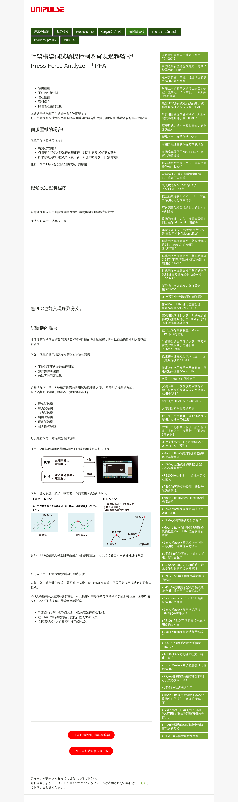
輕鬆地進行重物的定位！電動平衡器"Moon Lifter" (184, 164)
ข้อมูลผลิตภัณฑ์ (111, 31)
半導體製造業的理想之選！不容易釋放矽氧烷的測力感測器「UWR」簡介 (184, 345)
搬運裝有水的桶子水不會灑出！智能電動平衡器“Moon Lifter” (184, 369)
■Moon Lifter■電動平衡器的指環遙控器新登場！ (183, 455)
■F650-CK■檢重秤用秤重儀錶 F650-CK (181, 644)
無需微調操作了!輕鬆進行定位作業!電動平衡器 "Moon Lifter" (183, 231)
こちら (142, 783)
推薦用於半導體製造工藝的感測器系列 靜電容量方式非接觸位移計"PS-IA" (184, 274)
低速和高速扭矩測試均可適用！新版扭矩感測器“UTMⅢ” (184, 358)
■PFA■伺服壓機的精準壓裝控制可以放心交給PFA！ (183, 678)
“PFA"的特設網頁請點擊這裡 (91, 735)
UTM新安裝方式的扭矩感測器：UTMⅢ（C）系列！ (183, 443)
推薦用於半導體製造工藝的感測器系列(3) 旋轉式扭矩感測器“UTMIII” (184, 244)
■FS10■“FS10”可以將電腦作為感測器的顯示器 (183, 622)
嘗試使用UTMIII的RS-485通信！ (183, 401)
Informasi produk (45, 40)
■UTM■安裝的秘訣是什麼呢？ (182, 520)
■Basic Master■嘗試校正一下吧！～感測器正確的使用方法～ (184, 544)
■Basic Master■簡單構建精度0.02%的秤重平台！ (181, 611)
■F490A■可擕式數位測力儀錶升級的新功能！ (183, 488)
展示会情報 (41, 31)
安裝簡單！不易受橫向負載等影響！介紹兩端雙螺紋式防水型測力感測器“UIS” (184, 390)
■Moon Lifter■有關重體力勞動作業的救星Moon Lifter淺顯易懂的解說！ (183, 531)
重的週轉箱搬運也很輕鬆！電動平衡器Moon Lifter (184, 68)
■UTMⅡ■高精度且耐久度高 (180, 736)
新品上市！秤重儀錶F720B (179, 136)
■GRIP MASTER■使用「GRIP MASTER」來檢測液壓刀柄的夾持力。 (183, 713)
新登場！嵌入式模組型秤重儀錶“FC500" (181, 287)
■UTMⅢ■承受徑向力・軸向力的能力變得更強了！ (183, 555)
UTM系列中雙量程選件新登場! (182, 296)
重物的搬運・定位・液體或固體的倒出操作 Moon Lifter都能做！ (184, 220)
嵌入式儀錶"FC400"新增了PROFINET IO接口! (179, 187)
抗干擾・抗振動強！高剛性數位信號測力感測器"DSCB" (184, 417)
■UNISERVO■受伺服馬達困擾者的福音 (183, 577)
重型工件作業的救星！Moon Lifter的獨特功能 (180, 332)
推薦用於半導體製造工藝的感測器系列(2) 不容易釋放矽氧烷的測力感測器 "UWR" (184, 259)
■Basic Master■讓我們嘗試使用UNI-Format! (182, 510)
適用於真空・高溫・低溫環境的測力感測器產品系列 (184, 79)
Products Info (85, 31)
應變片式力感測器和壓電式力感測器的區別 (184, 127)
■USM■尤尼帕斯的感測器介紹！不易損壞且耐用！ (183, 466)
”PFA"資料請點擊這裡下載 (91, 751)
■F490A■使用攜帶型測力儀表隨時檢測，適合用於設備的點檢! (183, 589)
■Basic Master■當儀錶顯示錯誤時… (182, 633)
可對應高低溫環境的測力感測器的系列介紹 (184, 209)
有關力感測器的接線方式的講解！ (184, 144)
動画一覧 (70, 40)
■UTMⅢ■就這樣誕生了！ (179, 687)
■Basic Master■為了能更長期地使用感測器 (184, 667)
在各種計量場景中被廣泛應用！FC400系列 (182, 56)
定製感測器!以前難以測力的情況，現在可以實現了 (181, 175)
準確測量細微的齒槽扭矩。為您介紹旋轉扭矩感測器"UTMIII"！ (184, 116)
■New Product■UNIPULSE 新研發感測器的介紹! (183, 600)
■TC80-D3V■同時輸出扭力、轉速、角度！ (182, 656)
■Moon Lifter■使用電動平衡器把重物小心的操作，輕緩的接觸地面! (183, 699)
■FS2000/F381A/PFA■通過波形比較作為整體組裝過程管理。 (183, 566)
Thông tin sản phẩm (165, 31)
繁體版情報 (136, 31)
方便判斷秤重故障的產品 (178, 408)
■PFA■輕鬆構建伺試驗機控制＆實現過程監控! (183, 726)
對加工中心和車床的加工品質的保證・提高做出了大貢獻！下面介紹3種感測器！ (184, 92)
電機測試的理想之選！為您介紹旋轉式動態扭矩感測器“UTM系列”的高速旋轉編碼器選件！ (184, 319)
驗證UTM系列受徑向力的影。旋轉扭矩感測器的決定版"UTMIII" (183, 105)
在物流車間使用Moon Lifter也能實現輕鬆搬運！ (182, 153)
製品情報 (62, 31)
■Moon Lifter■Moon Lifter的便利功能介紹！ (183, 499)
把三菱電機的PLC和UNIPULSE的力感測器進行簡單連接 (184, 198)
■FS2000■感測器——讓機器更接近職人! (183, 477)
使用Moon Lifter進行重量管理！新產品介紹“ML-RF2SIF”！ (182, 306)
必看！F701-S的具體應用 (178, 378)
